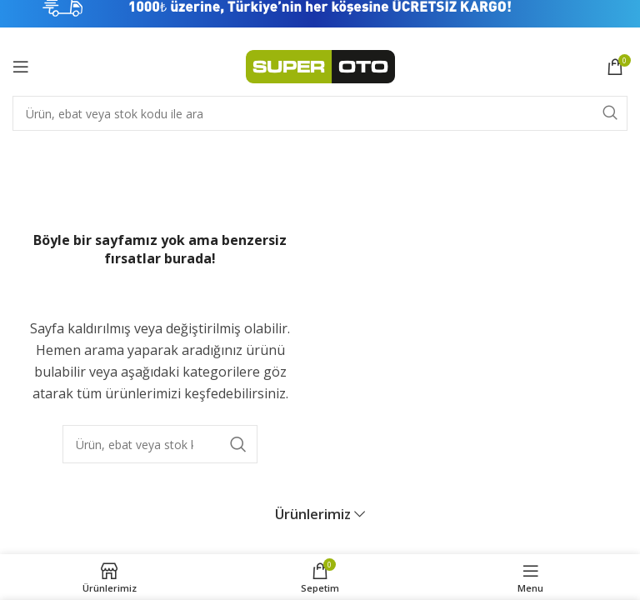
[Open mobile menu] (21, 66)
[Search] (320, 113)
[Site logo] (320, 65)
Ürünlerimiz (313, 499)
